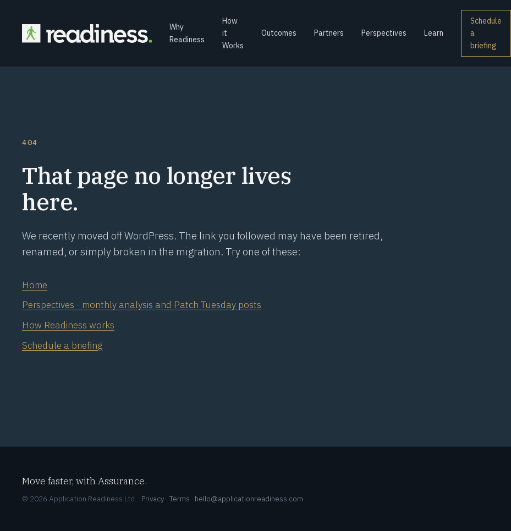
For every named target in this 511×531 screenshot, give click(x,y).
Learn (433, 33)
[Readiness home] (87, 33)
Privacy (152, 499)
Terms (179, 499)
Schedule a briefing (486, 33)
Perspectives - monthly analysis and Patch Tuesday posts (141, 305)
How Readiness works (68, 325)
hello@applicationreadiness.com (249, 499)
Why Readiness (187, 33)
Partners (329, 33)
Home (34, 285)
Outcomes (278, 33)
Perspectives (383, 33)
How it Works (233, 33)
